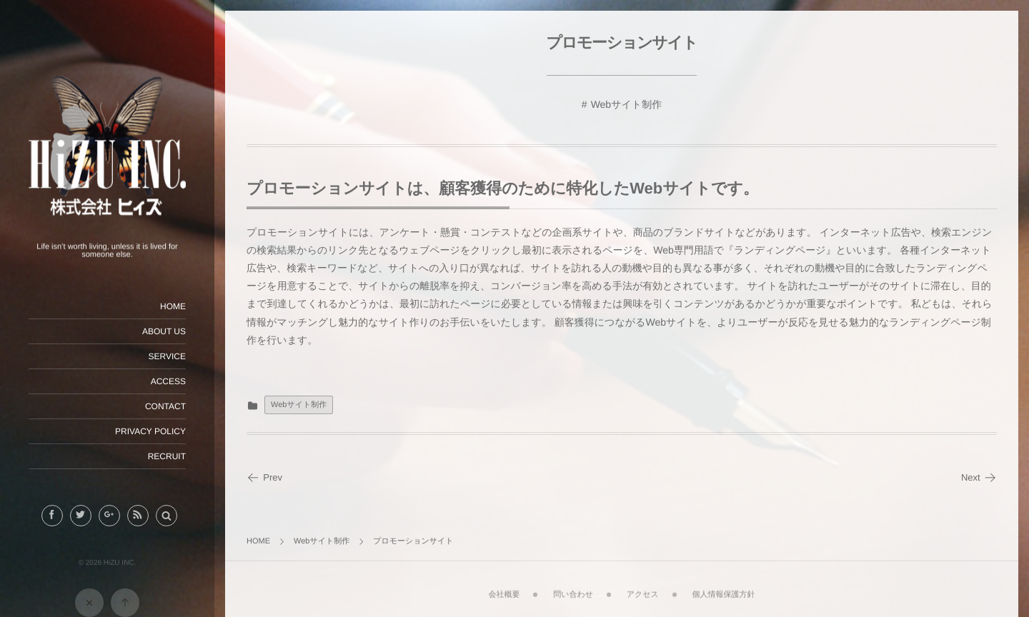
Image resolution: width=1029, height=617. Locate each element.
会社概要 (504, 589)
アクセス (643, 589)
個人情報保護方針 (723, 589)
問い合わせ (573, 589)
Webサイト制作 (626, 104)
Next (979, 477)
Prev (264, 477)
